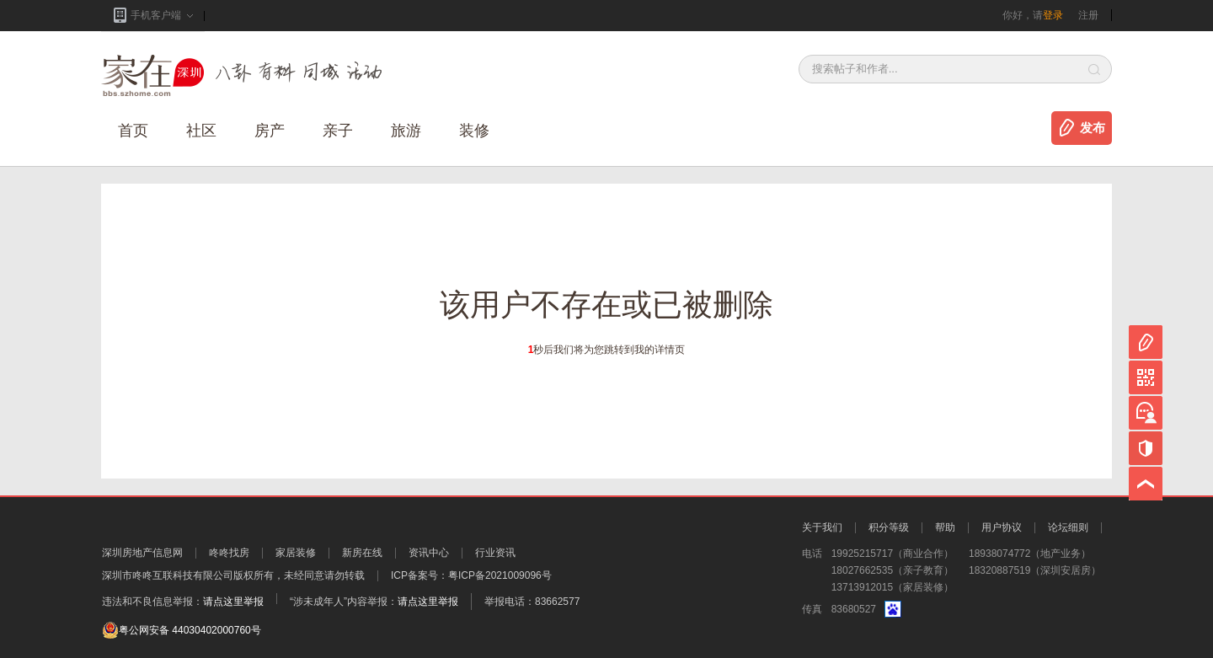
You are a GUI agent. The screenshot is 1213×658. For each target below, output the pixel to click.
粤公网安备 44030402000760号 (181, 630)
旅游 (406, 130)
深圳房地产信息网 (142, 553)
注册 (1088, 15)
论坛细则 (1068, 527)
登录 (1053, 15)
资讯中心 (429, 553)
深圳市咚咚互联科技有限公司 (167, 575)
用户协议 (1001, 527)
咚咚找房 (229, 553)
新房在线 (362, 553)
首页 (133, 130)
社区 (201, 130)
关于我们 (822, 527)
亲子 (338, 130)
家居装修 (295, 553)
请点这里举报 (233, 601)
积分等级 (888, 527)
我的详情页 (659, 350)
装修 (474, 130)
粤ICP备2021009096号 (500, 575)
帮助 (945, 527)
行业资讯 (495, 553)
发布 (1092, 128)
